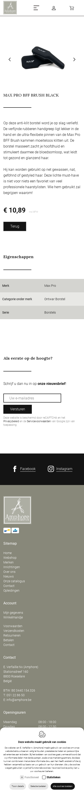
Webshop (10, 557)
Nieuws (8, 576)
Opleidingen (11, 590)
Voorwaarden (12, 626)
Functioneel (32, 777)
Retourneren (12, 635)
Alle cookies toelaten (63, 786)
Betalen (8, 640)
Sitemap (10, 543)
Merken (8, 562)
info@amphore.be (18, 700)
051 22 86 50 (15, 695)
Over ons (9, 572)
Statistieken (53, 777)
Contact (9, 586)
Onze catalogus (14, 581)
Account (9, 603)
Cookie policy (66, 768)
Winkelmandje (13, 617)
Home (7, 553)
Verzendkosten (13, 631)
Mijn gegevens (13, 612)
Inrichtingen (11, 567)
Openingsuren (14, 712)
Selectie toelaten (38, 786)
